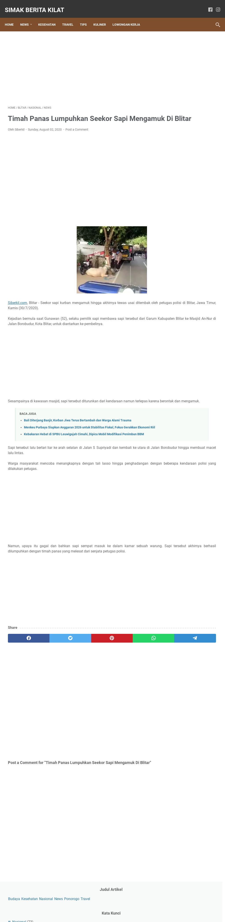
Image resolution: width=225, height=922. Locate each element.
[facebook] (207, 5)
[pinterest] (78, 669)
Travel (70, 17)
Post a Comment (76, 135)
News (27, 17)
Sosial (172, 96)
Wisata (173, 119)
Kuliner (102, 17)
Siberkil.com (17, 309)
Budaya (169, 44)
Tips (86, 17)
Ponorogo (181, 51)
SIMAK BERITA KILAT (37, 5)
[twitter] (50, 669)
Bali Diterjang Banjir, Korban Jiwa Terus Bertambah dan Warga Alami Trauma (77, 437)
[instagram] (215, 5)
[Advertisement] (77, 62)
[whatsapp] (106, 669)
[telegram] (133, 669)
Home (12, 17)
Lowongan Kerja (129, 17)
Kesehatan (50, 17)
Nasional (201, 44)
